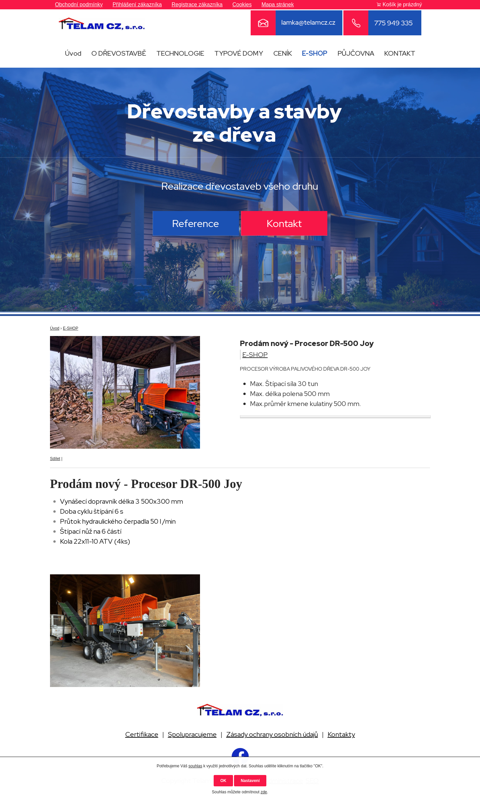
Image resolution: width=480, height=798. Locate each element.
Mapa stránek (277, 4)
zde (264, 792)
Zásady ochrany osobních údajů (272, 734)
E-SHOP (314, 53)
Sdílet (55, 458)
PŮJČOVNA (356, 53)
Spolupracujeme (192, 734)
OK (223, 780)
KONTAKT (399, 53)
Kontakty (341, 734)
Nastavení (250, 780)
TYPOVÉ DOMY (238, 53)
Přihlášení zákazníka (137, 4)
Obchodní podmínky (79, 4)
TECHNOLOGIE (180, 53)
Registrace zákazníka (197, 4)
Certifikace (141, 734)
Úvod (73, 53)
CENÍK (282, 53)
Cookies (242, 4)
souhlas (195, 766)
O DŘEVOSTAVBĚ (118, 53)
